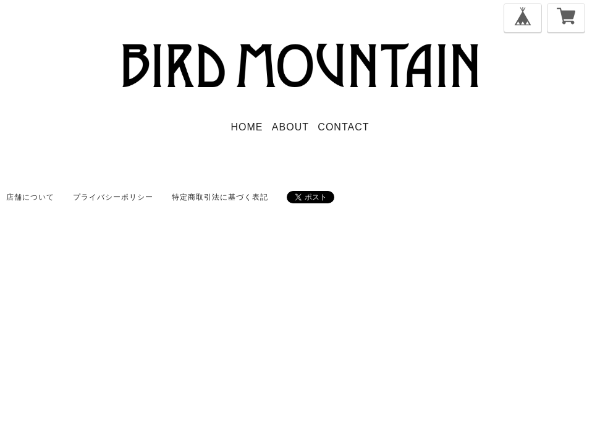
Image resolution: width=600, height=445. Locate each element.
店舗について (30, 197)
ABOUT (290, 127)
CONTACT (343, 127)
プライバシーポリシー (113, 197)
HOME (247, 127)
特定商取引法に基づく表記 (220, 197)
